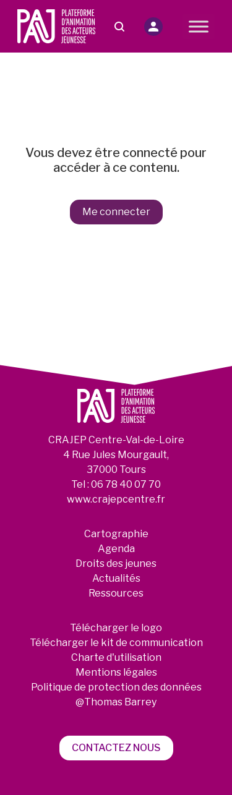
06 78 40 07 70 (126, 484)
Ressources (116, 593)
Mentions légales (116, 672)
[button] (153, 27)
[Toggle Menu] (198, 26)
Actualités (116, 578)
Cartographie (116, 534)
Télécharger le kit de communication (116, 642)
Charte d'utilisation (116, 657)
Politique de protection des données (116, 687)
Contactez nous (116, 748)
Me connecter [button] (116, 212)
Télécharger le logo (116, 628)
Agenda (116, 549)
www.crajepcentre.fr (116, 499)
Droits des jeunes (116, 563)
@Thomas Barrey (116, 702)
